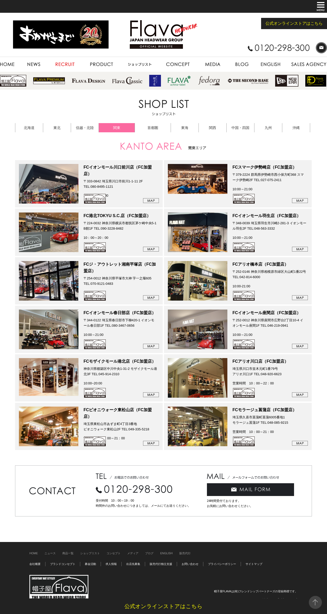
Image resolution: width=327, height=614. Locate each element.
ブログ (149, 553)
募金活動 (90, 563)
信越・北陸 (85, 128)
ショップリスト (90, 553)
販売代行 (185, 553)
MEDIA (212, 64)
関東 (116, 128)
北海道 (29, 128)
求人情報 (111, 563)
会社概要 (35, 563)
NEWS (34, 64)
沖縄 (296, 128)
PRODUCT (101, 64)
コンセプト (114, 553)
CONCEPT (177, 64)
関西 (212, 128)
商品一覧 (68, 553)
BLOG (242, 64)
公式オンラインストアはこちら (294, 23)
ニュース (50, 553)
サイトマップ (254, 563)
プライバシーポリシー (222, 563)
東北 (57, 128)
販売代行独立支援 (161, 563)
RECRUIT (65, 64)
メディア (132, 553)
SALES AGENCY (306, 64)
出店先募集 (133, 563)
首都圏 (152, 128)
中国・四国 (240, 128)
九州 (268, 128)
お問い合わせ (190, 563)
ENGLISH (271, 64)
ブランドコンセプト (62, 563)
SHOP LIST (140, 64)
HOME (10, 64)
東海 (184, 128)
